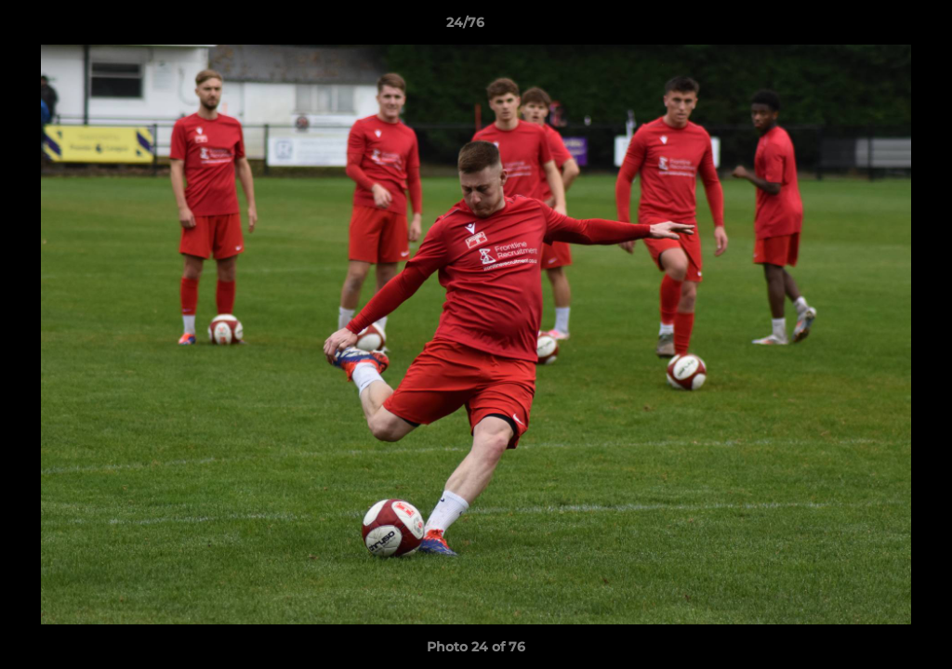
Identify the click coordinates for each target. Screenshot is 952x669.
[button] (874, 27)
